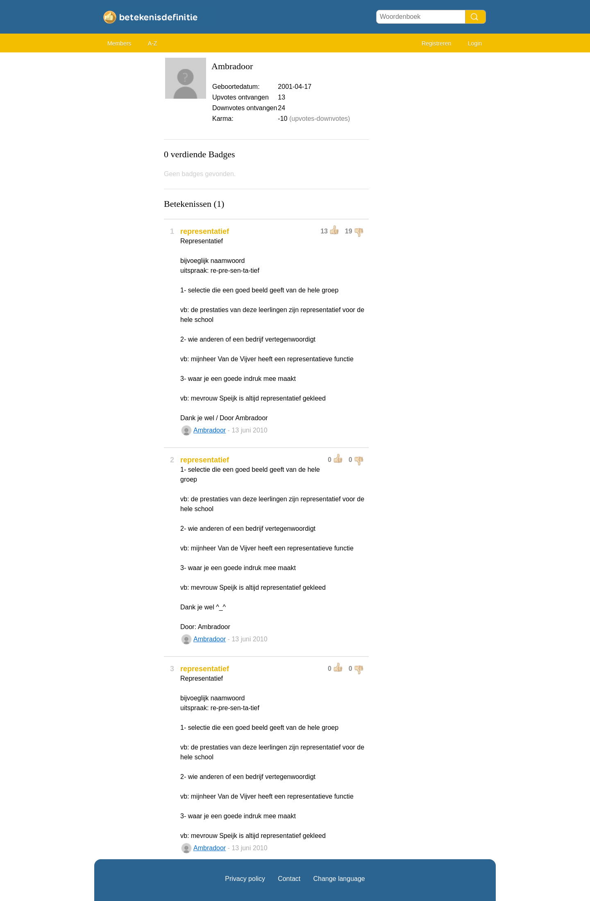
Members (119, 43)
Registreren (436, 43)
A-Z (152, 43)
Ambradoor (209, 430)
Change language (339, 878)
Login (475, 43)
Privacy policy (245, 878)
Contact (289, 878)
